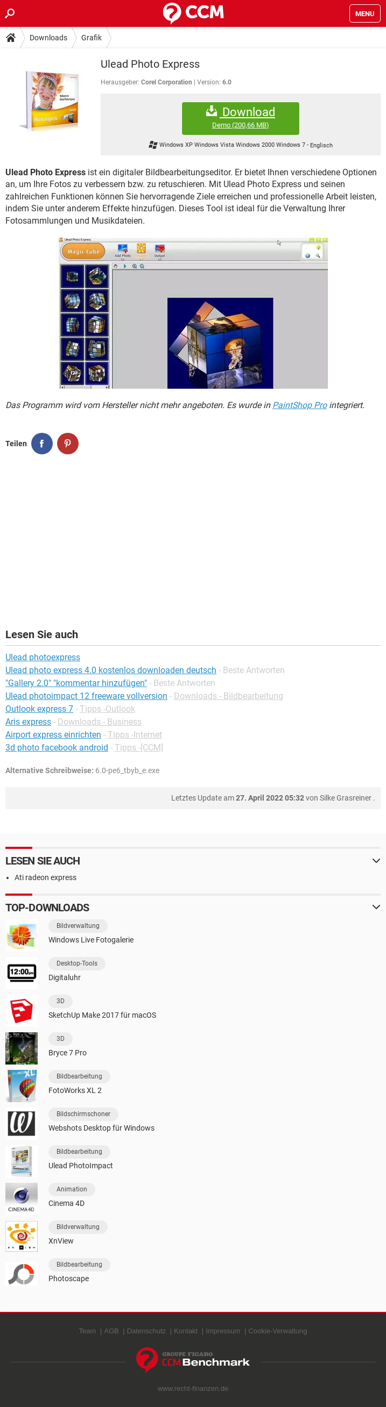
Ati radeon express (45, 877)
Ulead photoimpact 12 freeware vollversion (86, 696)
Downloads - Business (100, 722)
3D (61, 1001)
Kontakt (186, 1331)
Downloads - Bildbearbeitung (228, 696)
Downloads (48, 37)
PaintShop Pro (299, 405)
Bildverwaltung (78, 926)
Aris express (28, 722)
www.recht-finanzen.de (193, 1388)
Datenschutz (146, 1331)
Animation (72, 1189)
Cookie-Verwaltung (277, 1331)
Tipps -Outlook (107, 709)
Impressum (223, 1331)
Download (240, 117)
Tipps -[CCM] (139, 747)
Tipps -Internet (135, 735)
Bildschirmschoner (83, 1114)
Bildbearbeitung (79, 1076)
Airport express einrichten (53, 735)
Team (87, 1331)
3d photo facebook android (56, 747)
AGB (111, 1331)
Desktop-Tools (77, 963)
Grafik (91, 37)
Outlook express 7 (39, 709)
